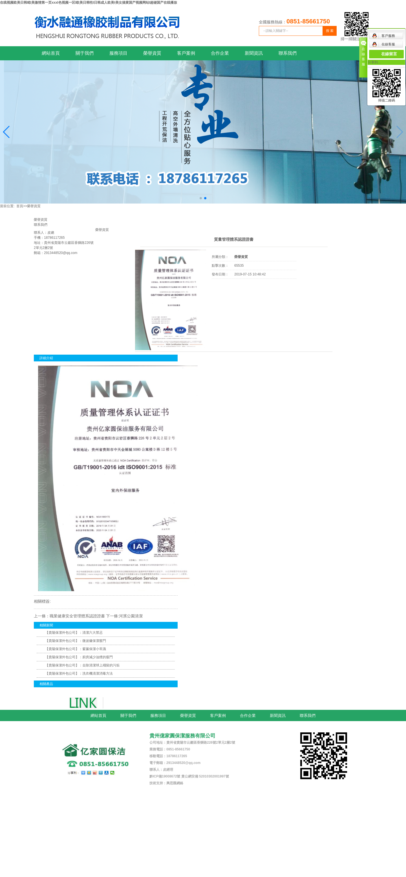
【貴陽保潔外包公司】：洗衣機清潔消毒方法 (79, 673)
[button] (6, 132)
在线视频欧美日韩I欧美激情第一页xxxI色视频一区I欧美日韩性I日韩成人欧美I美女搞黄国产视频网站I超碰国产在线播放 (88, 3)
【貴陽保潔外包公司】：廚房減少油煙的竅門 (79, 657)
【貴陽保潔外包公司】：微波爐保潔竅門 (75, 641)
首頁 (19, 206)
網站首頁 (51, 53)
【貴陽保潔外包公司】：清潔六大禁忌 (74, 633)
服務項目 (118, 53)
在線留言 (389, 54)
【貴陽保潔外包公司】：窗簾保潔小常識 (75, 649)
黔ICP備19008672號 (164, 776)
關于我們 (85, 53)
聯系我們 (288, 53)
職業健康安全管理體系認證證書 (77, 616)
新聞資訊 (254, 53)
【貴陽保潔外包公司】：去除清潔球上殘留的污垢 (82, 665)
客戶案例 (186, 53)
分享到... (374, 62)
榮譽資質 (152, 53)
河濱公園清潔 (131, 616)
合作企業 (220, 53)
